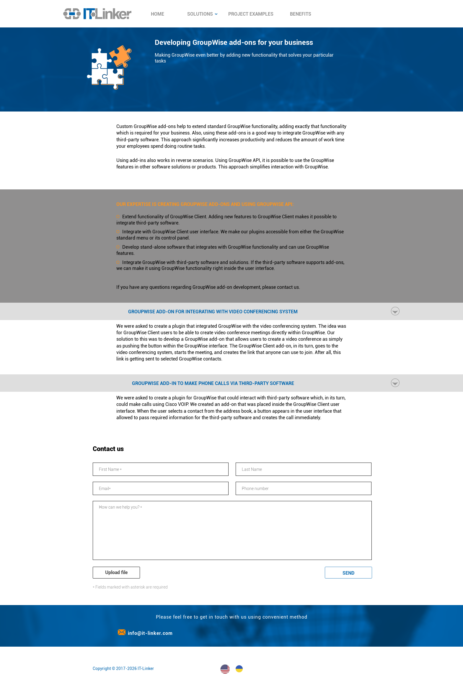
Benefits (300, 14)
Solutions (202, 14)
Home (157, 14)
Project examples (250, 14)
